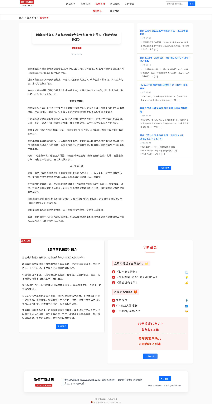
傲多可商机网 (44, 379)
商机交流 (115, 3)
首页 (21, 17)
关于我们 (164, 378)
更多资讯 (165, 167)
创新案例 (85, 3)
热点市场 (100, 3)
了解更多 (61, 326)
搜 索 (192, 3)
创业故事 (71, 3)
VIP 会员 (129, 3)
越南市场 (96, 10)
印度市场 (115, 10)
